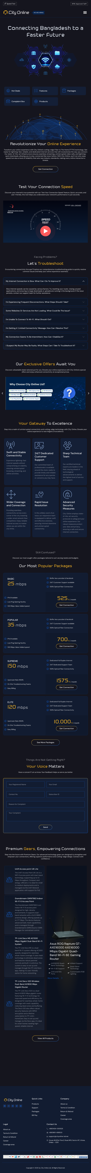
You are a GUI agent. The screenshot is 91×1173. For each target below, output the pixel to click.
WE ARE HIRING (38, 13)
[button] (85, 12)
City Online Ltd (46, 1169)
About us (63, 1105)
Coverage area (66, 1120)
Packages (35, 1112)
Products (35, 1105)
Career (63, 1116)
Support (35, 1109)
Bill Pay (34, 1116)
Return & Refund (66, 1112)
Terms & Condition (67, 1109)
